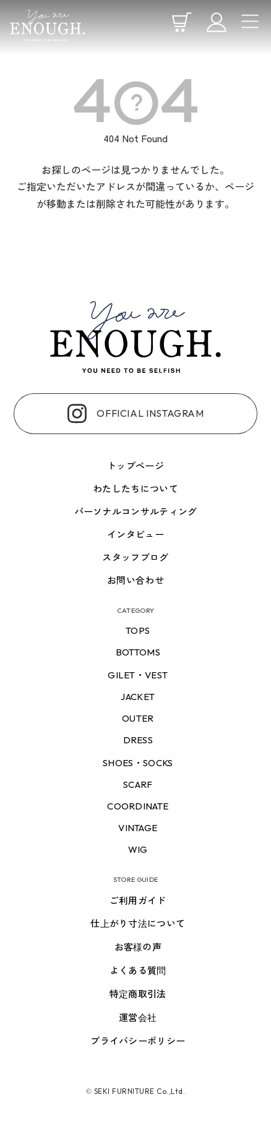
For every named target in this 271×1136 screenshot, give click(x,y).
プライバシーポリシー (137, 1041)
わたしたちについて (135, 489)
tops (138, 630)
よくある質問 (138, 970)
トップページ (135, 466)
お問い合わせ (135, 580)
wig (138, 849)
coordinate (137, 806)
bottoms (138, 652)
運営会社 (138, 1017)
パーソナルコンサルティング (135, 512)
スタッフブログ (135, 557)
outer (138, 718)
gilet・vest (138, 675)
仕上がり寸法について (137, 923)
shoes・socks (138, 763)
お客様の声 (138, 947)
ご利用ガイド (138, 901)
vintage (137, 828)
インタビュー (135, 534)
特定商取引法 (138, 994)
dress (138, 740)
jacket (138, 697)
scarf (138, 784)
